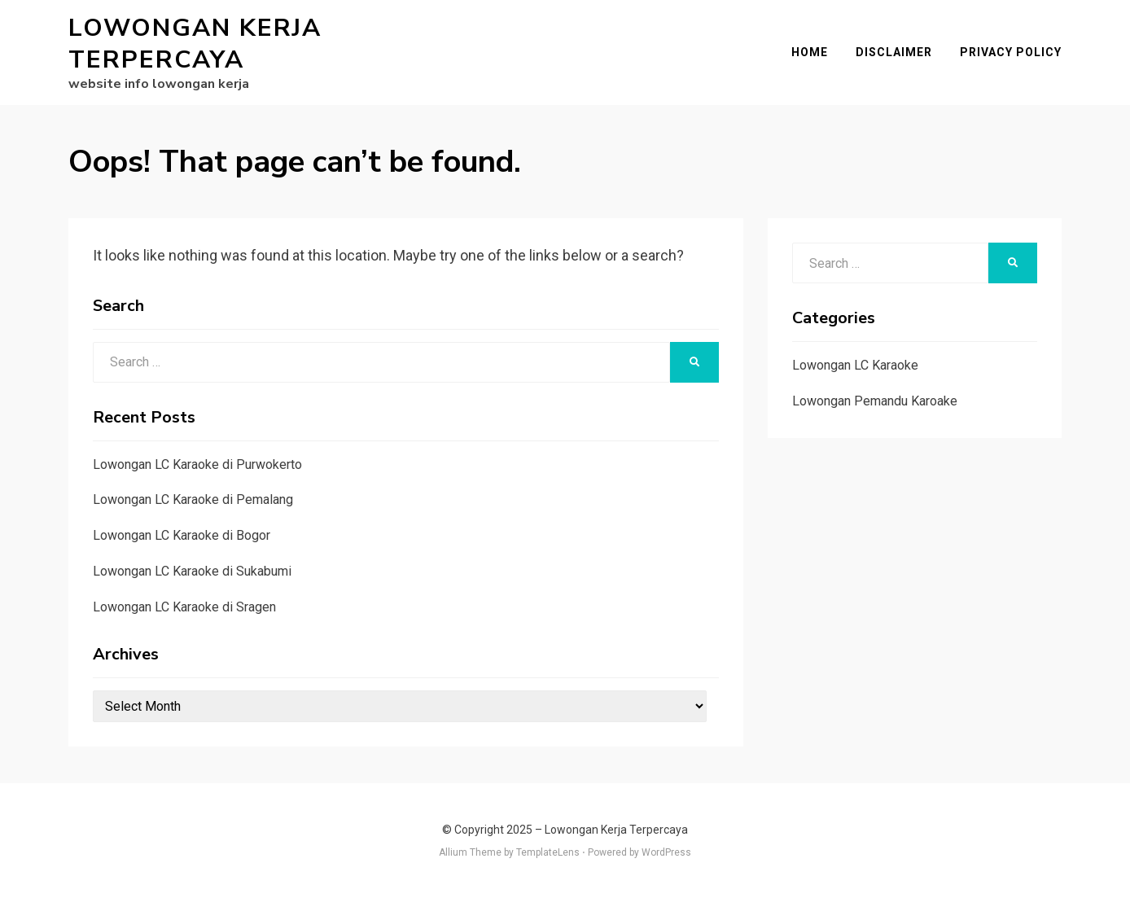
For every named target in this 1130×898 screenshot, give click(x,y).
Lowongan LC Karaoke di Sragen (184, 607)
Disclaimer (894, 52)
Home (809, 52)
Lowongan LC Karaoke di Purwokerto (197, 464)
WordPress (666, 852)
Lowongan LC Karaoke (855, 365)
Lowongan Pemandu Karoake (874, 401)
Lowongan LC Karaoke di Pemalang (193, 499)
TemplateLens (548, 852)
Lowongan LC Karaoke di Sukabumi (192, 571)
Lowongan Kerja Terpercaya (195, 44)
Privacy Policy (1011, 52)
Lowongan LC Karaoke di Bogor (181, 535)
